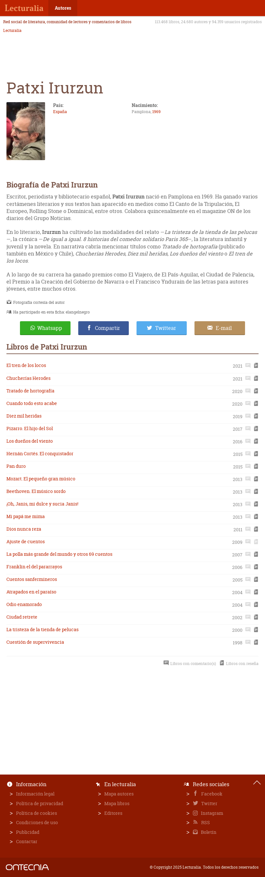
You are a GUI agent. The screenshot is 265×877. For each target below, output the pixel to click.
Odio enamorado (24, 604)
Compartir (107, 328)
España (60, 111)
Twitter (208, 803)
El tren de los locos (26, 365)
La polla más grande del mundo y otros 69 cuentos (59, 554)
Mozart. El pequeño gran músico (40, 479)
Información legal (35, 794)
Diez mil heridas (24, 416)
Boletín (208, 832)
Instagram (211, 813)
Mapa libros (116, 803)
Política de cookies (36, 813)
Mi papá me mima (25, 516)
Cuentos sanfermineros (31, 579)
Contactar (26, 841)
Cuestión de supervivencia (35, 642)
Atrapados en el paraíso (31, 592)
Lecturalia (12, 30)
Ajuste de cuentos (25, 541)
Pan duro (16, 466)
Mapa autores (119, 794)
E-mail (224, 328)
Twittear (165, 328)
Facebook (211, 794)
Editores (113, 813)
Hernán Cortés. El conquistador (39, 453)
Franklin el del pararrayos (34, 567)
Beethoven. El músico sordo (36, 491)
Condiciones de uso (37, 822)
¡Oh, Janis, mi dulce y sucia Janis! (42, 504)
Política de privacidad (39, 803)
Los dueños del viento (29, 441)
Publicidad (27, 832)
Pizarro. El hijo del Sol (29, 428)
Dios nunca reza (23, 529)
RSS (205, 822)
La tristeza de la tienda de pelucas (42, 629)
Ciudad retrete (21, 617)
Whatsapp (49, 328)
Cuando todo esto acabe (31, 403)
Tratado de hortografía (30, 391)
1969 (156, 111)
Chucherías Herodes (28, 378)
